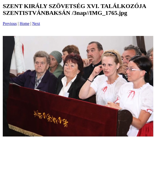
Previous (10, 23)
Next (36, 23)
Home (24, 23)
